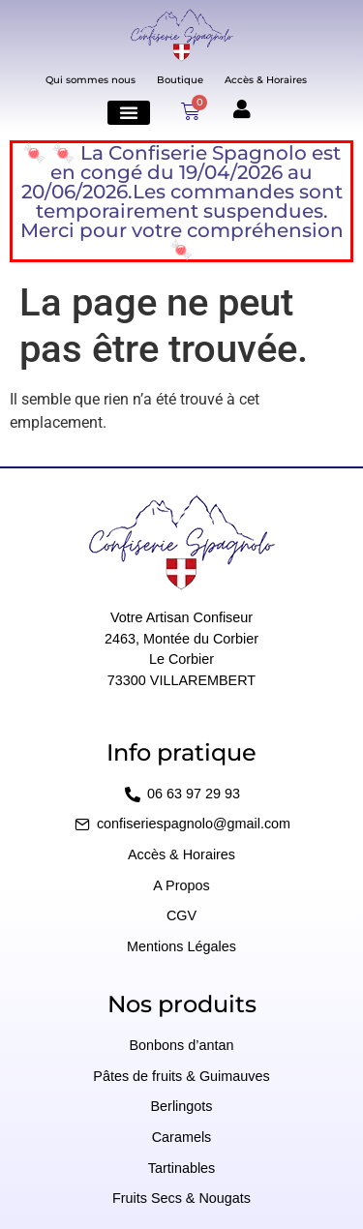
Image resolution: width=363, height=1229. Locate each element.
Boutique (180, 80)
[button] (128, 113)
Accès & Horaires (266, 80)
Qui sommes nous (90, 80)
